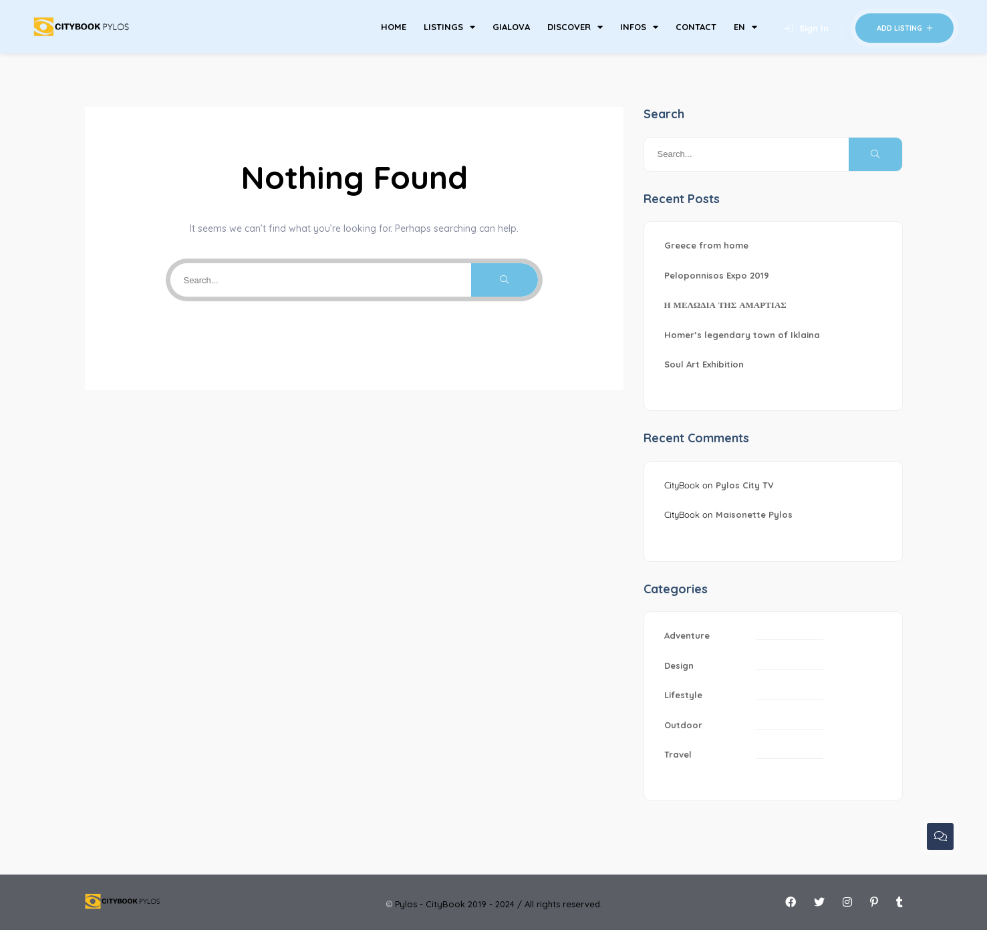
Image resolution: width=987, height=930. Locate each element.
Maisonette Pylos (754, 514)
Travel (678, 754)
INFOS (639, 26)
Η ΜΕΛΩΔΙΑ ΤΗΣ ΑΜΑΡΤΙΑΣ (725, 304)
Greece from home (706, 245)
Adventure (687, 635)
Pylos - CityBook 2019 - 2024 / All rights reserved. (498, 904)
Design (679, 665)
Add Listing (904, 28)
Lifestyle (683, 694)
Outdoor (683, 725)
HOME (393, 26)
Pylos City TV (745, 485)
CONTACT (696, 26)
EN (745, 26)
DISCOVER (575, 26)
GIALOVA (511, 26)
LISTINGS (449, 26)
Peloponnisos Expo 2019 (716, 275)
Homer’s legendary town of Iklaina (742, 334)
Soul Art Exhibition (704, 364)
